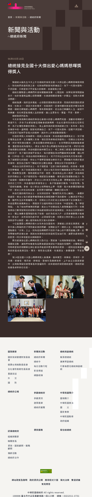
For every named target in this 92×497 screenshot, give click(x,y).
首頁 (10, 17)
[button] (86, 248)
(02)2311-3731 (71, 490)
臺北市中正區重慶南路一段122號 (37, 490)
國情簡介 (64, 394)
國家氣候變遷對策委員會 (19, 356)
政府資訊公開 (36, 474)
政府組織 (64, 416)
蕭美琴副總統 (67, 359)
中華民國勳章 (67, 412)
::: (2, 1)
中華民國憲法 (67, 398)
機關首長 (12, 435)
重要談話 (12, 371)
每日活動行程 (40, 364)
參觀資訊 (38, 394)
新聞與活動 (21, 17)
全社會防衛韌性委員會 (19, 367)
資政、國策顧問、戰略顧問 (19, 441)
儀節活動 (12, 447)
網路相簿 (38, 373)
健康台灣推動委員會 (18, 362)
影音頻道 (38, 368)
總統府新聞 (39, 355)
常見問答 (46, 478)
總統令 (37, 359)
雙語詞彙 (75, 474)
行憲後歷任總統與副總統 (71, 366)
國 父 (64, 403)
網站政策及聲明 (19, 474)
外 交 (12, 376)
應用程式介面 (51, 474)
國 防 (12, 380)
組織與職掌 (13, 430)
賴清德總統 (65, 355)
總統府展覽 (39, 403)
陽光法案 (64, 474)
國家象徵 (64, 408)
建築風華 (38, 398)
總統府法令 (13, 451)
